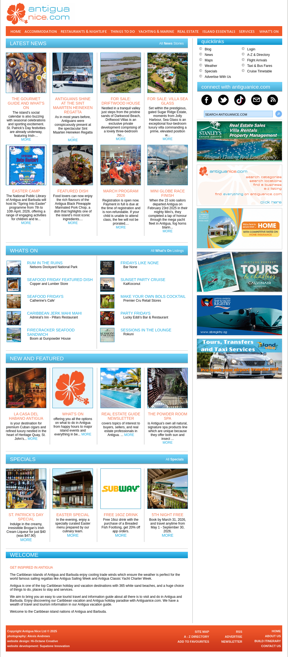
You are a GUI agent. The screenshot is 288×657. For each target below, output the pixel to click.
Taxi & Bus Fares (259, 66)
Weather (211, 66)
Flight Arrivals (257, 60)
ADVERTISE (233, 636)
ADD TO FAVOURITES (193, 641)
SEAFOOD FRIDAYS (45, 296)
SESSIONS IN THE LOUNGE (146, 330)
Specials (211, 71)
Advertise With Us (218, 77)
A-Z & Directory (258, 55)
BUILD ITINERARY (267, 641)
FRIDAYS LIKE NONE (140, 263)
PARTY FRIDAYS (136, 313)
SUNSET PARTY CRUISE (143, 279)
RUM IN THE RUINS (45, 263)
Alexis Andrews (39, 636)
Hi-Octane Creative (44, 641)
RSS (239, 631)
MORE (26, 139)
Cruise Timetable (259, 71)
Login (251, 49)
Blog (208, 49)
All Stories (171, 43)
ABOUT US (273, 636)
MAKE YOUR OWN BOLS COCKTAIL (153, 296)
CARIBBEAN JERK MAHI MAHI (54, 313)
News (209, 55)
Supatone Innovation (55, 646)
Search (278, 114)
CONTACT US (271, 646)
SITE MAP (202, 631)
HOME (276, 631)
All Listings (167, 251)
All (175, 459)
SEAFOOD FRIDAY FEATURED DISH (60, 279)
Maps (209, 60)
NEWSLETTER (231, 641)
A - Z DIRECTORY (196, 636)
